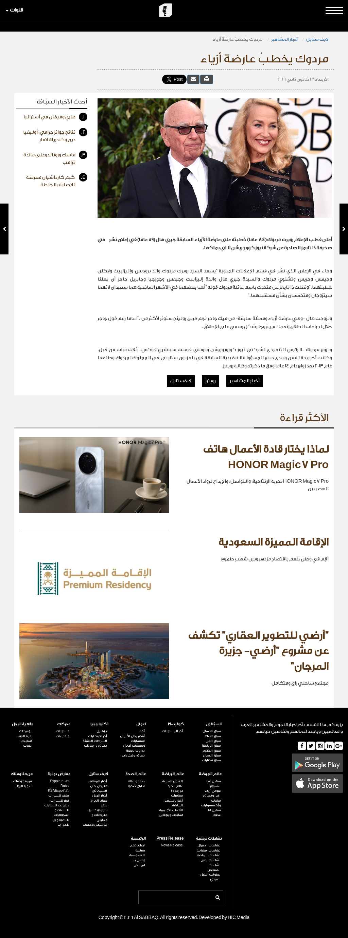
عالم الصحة (135, 774)
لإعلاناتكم (137, 845)
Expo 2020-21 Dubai (59, 784)
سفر (104, 805)
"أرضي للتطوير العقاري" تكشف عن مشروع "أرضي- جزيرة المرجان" (258, 651)
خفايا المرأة (99, 800)
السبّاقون (214, 724)
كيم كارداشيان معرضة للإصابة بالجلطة (56, 180)
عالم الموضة (210, 774)
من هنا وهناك (22, 774)
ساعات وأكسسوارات (211, 803)
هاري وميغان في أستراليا (55, 117)
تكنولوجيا (99, 724)
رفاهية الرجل (22, 724)
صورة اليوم (23, 786)
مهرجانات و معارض (99, 817)
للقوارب (63, 824)
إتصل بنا (139, 860)
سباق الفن (213, 741)
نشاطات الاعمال (209, 845)
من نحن (139, 865)
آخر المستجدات (172, 731)
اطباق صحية (136, 786)
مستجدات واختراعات (62, 733)
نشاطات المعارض (214, 867)
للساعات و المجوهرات (61, 812)
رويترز (210, 381)
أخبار (142, 731)
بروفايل (102, 731)
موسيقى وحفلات (95, 824)
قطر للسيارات (59, 800)
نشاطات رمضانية (208, 850)
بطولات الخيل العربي (210, 877)
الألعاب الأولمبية (171, 810)
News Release (172, 845)
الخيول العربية (172, 781)
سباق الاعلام (212, 736)
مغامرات (177, 795)
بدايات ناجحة (135, 750)
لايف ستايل (317, 39)
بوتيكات (25, 731)
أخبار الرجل (99, 795)
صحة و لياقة (136, 781)
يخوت (27, 745)
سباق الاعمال (212, 731)
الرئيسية (138, 838)
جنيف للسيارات (58, 795)
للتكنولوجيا (60, 820)
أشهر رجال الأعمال (132, 736)
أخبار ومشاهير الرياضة (173, 803)
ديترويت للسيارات (56, 805)
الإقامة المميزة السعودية (273, 542)
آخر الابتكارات (97, 736)
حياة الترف (25, 736)
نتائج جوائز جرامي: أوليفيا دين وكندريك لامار (55, 135)
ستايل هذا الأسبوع (213, 784)
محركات (63, 724)
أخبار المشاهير (284, 39)
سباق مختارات (211, 760)
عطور (217, 815)
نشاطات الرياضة (209, 855)
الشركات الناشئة (95, 741)
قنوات (14, 10)
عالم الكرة (175, 786)
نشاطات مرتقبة (209, 838)
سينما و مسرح (97, 810)
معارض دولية (59, 774)
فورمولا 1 (177, 790)
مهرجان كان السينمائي (98, 788)
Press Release (170, 838)
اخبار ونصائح (212, 795)
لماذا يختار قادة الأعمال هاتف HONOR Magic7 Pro (266, 457)
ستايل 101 (214, 810)
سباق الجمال (212, 755)
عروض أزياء (213, 790)
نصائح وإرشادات (133, 755)
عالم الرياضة (173, 774)
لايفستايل (180, 381)
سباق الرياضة (211, 745)
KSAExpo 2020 (58, 790)
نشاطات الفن (211, 860)
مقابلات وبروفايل (171, 815)
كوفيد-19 (176, 724)
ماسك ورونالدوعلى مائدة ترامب (55, 158)
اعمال (141, 724)
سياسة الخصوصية (137, 853)
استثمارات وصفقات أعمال (134, 743)
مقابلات (26, 741)
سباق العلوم (211, 750)
